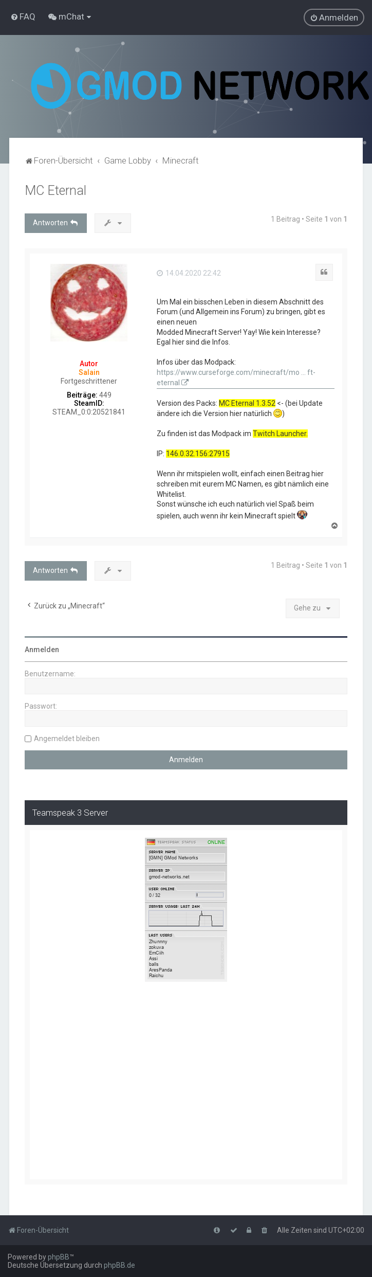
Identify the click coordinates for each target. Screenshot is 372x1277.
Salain (89, 372)
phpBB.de (119, 1265)
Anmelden (42, 649)
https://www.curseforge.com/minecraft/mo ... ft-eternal (236, 377)
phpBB (58, 1257)
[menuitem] (23, 16)
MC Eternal (55, 190)
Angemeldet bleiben (67, 738)
